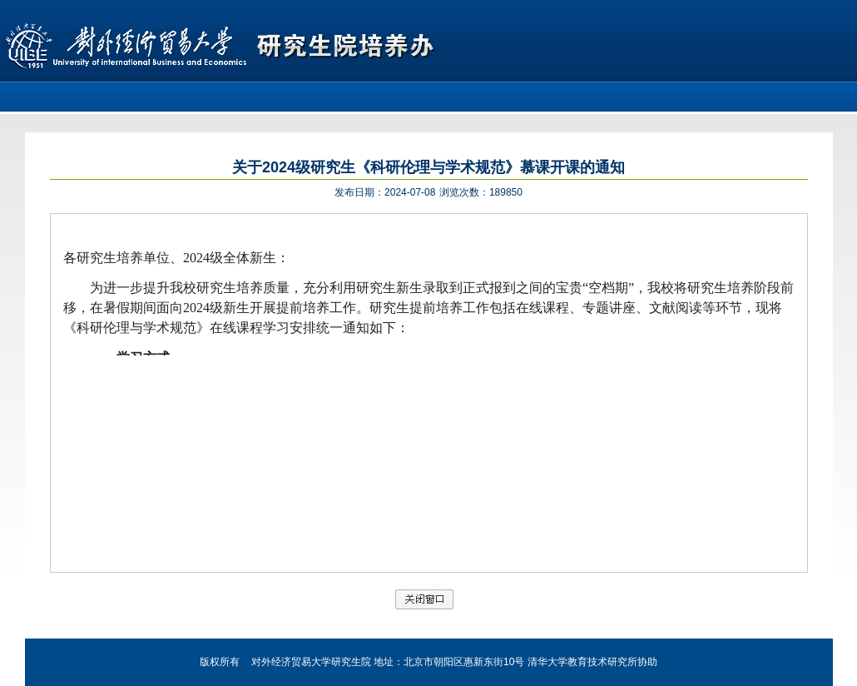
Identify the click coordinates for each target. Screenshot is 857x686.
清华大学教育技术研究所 (582, 662)
